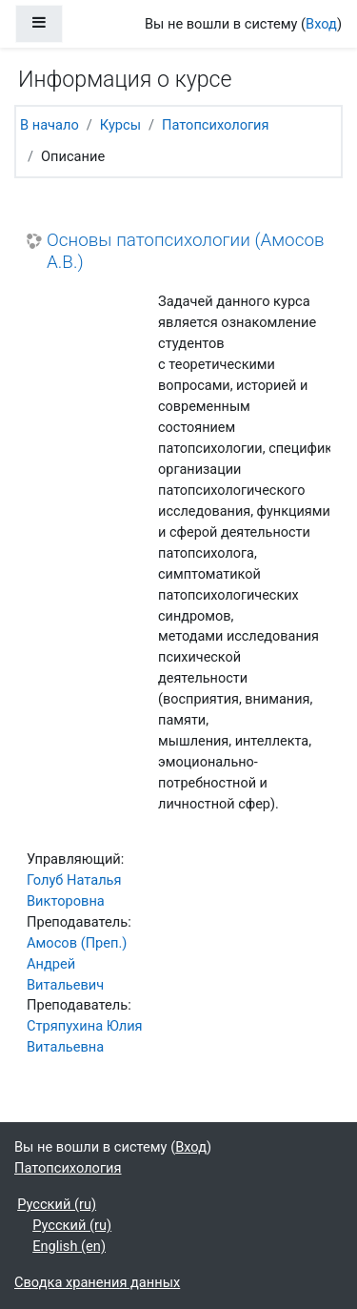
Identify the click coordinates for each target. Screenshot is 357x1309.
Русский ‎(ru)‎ (56, 1204)
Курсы (120, 124)
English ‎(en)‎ (69, 1246)
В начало (49, 124)
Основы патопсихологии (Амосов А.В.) (186, 251)
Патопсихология (215, 124)
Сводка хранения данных (97, 1282)
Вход (321, 23)
